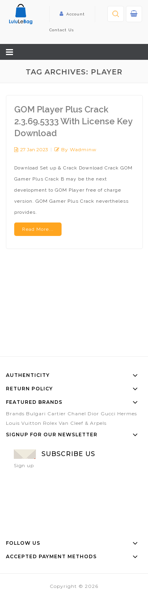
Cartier (56, 413)
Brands (15, 413)
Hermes (127, 413)
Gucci (108, 413)
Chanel (76, 413)
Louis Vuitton (23, 423)
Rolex (50, 423)
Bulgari (36, 413)
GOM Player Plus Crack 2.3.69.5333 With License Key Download (73, 121)
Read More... (38, 229)
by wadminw (79, 149)
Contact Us (61, 30)
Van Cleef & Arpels (83, 423)
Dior (93, 413)
